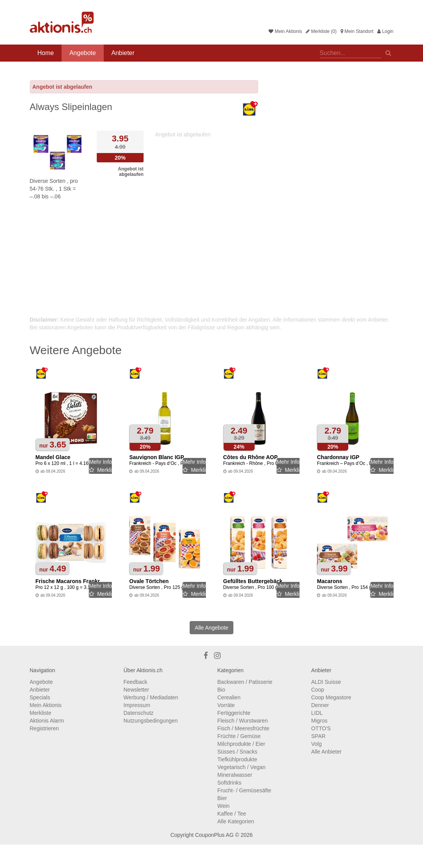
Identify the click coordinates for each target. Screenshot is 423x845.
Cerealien (229, 697)
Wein (223, 806)
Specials (40, 697)
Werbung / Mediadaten (150, 697)
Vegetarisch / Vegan (241, 767)
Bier (222, 798)
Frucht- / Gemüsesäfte (244, 790)
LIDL (317, 713)
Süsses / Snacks (237, 752)
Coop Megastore (331, 697)
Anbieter (123, 53)
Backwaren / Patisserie (244, 682)
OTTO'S (321, 728)
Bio (221, 690)
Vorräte (226, 705)
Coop (317, 690)
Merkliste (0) (321, 31)
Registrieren (44, 728)
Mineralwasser (234, 775)
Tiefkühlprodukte (237, 759)
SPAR (318, 736)
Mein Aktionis (285, 31)
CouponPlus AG (214, 835)
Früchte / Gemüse (239, 736)
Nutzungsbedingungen (150, 721)
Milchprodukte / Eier (241, 744)
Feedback (135, 682)
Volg (316, 744)
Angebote (82, 53)
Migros (319, 721)
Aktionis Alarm (47, 721)
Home (46, 53)
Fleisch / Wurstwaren (242, 721)
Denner (320, 705)
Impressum (136, 705)
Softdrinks (229, 783)
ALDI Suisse (326, 682)
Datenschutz (138, 713)
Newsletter (136, 690)
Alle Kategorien (235, 821)
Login (385, 31)
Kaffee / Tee (231, 814)
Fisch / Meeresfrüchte (243, 728)
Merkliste (40, 713)
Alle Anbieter (326, 752)
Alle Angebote (211, 628)
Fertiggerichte (234, 713)
